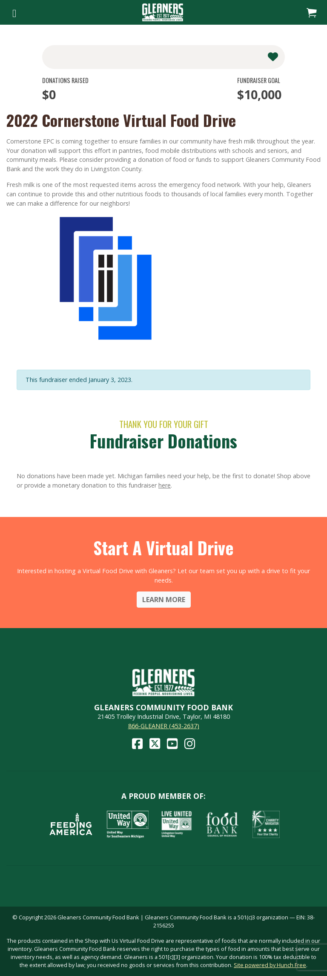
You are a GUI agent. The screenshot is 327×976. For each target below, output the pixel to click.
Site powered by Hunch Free (270, 965)
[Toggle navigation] (14, 12)
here (164, 485)
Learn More (163, 599)
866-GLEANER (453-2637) (163, 726)
